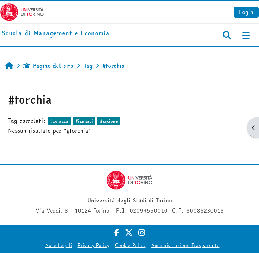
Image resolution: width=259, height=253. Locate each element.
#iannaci (84, 121)
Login (246, 12)
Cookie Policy (130, 245)
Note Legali (58, 245)
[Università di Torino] (22, 11)
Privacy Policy (93, 245)
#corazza (59, 121)
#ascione (109, 121)
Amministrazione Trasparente (185, 245)
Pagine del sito (48, 65)
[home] (55, 33)
